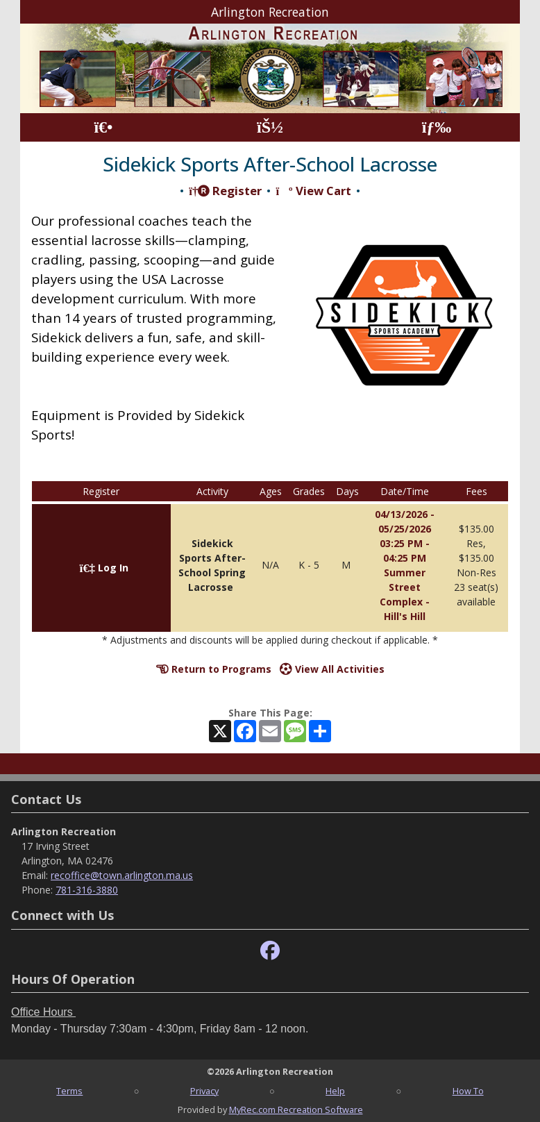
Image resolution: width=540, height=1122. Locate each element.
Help (335, 1091)
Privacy (204, 1091)
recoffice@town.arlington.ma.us (122, 875)
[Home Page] (103, 127)
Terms (69, 1091)
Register (225, 191)
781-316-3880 (87, 889)
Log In (104, 567)
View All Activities (332, 669)
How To (468, 1091)
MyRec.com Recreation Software (296, 1109)
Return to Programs (213, 669)
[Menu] (437, 127)
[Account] (270, 127)
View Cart (313, 191)
